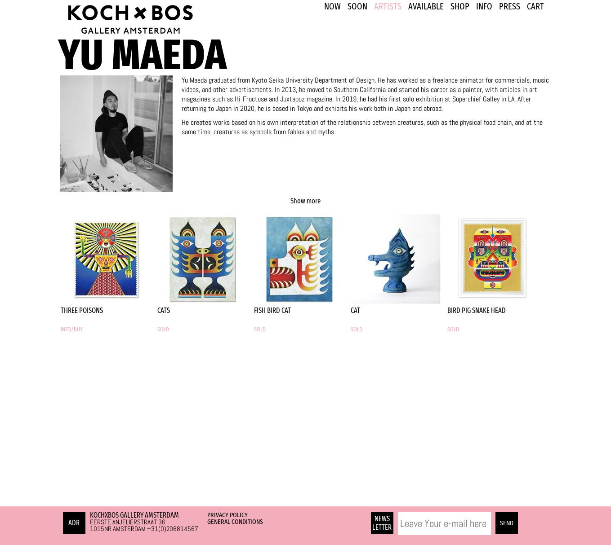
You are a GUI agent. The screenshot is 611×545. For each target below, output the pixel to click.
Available (426, 6)
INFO (484, 6)
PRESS (509, 6)
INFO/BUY (72, 329)
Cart (535, 6)
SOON (357, 6)
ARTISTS (387, 6)
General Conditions (235, 522)
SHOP (459, 6)
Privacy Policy (227, 515)
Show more (305, 201)
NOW (332, 6)
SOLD (163, 329)
